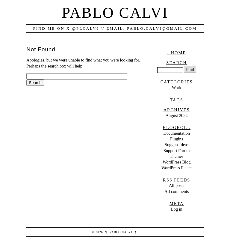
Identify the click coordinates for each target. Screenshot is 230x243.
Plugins (176, 138)
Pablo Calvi (115, 12)
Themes (177, 156)
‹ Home (176, 52)
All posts (176, 185)
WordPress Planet (176, 167)
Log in (176, 209)
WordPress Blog (177, 162)
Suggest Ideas (177, 144)
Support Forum (177, 150)
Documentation (176, 133)
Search (176, 62)
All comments (176, 191)
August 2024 (177, 115)
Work (176, 87)
